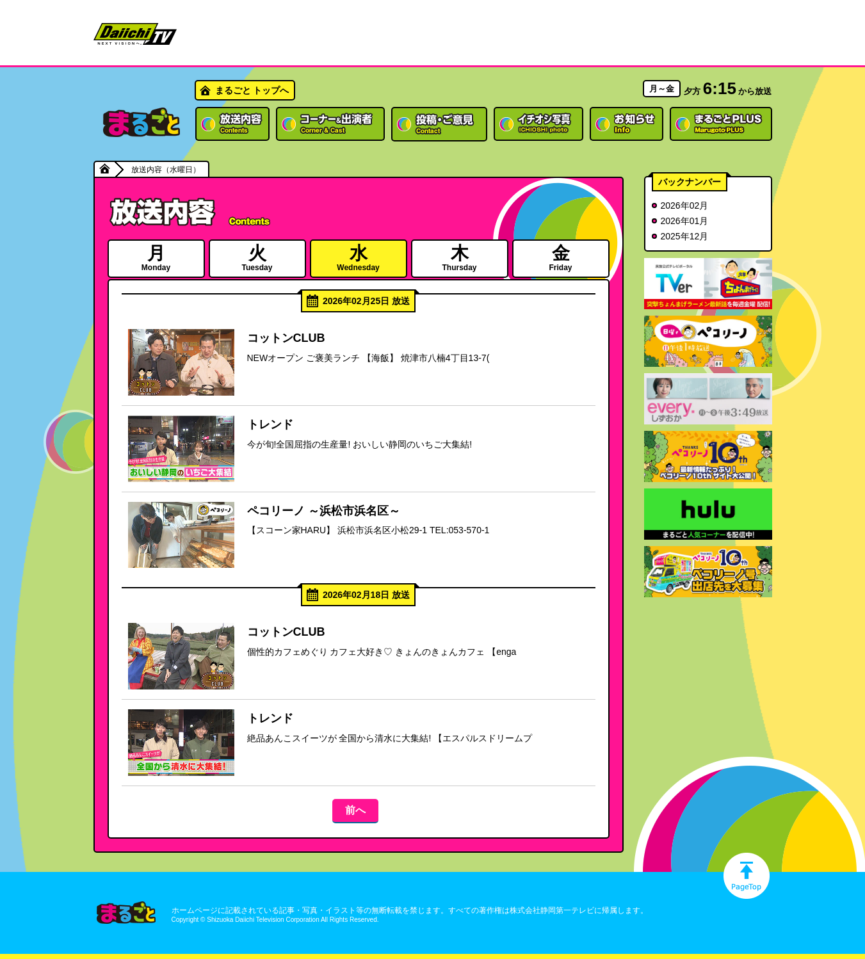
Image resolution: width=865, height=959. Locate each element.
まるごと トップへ (252, 90)
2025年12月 (685, 236)
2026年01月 (685, 221)
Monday (156, 257)
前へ (355, 810)
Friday (560, 257)
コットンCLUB (286, 338)
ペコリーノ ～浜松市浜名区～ (323, 510)
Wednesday (358, 257)
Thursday (459, 257)
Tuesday (257, 257)
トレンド (270, 424)
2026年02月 (685, 205)
